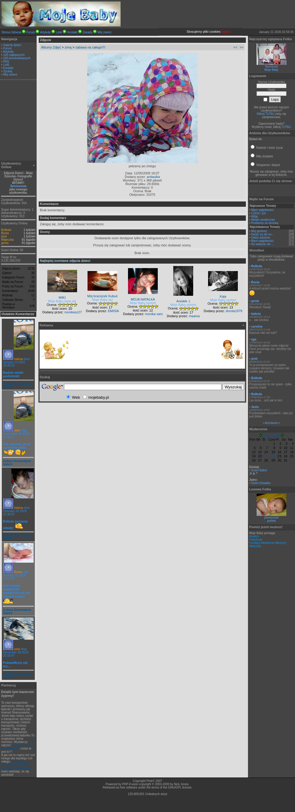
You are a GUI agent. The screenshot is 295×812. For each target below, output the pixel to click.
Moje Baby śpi (102, 299)
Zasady (87, 32)
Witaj (254, 216)
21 (266, 456)
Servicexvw (18, 186)
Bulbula (6, 229)
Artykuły (45, 32)
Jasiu (255, 407)
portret (271, 520)
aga (253, 339)
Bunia (5, 233)
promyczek (271, 517)
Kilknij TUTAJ (265, 113)
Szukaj (7, 71)
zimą (68, 47)
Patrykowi (255, 539)
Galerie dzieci (12, 45)
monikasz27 (73, 312)
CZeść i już (258, 213)
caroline (257, 326)
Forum (30, 32)
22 (273, 456)
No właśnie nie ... (262, 244)
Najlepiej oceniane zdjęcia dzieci (65, 260)
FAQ (6, 61)
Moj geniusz (259, 231)
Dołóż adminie (260, 237)
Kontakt (72, 32)
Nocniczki (271, 66)
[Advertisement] (18, 121)
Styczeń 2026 (272, 435)
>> (242, 47)
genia (4, 243)
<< (235, 47)
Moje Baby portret (143, 303)
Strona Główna (11, 32)
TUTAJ (285, 127)
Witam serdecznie (263, 219)
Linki (59, 32)
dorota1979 (234, 311)
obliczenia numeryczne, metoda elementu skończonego (16, 765)
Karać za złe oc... (262, 234)
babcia (18, 359)
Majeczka (7, 239)
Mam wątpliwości (262, 210)
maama (194, 316)
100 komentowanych (17, 58)
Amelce (254, 536)
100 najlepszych (14, 55)
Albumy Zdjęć (51, 47)
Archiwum (271, 423)
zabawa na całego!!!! (90, 47)
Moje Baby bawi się (62, 301)
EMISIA (113, 311)
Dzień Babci (259, 470)
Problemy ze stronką (264, 223)
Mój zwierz (105, 32)
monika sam (154, 314)
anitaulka (153, 177)
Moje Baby (271, 69)
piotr (4, 236)
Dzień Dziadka (260, 483)
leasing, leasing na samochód (17, 747)
